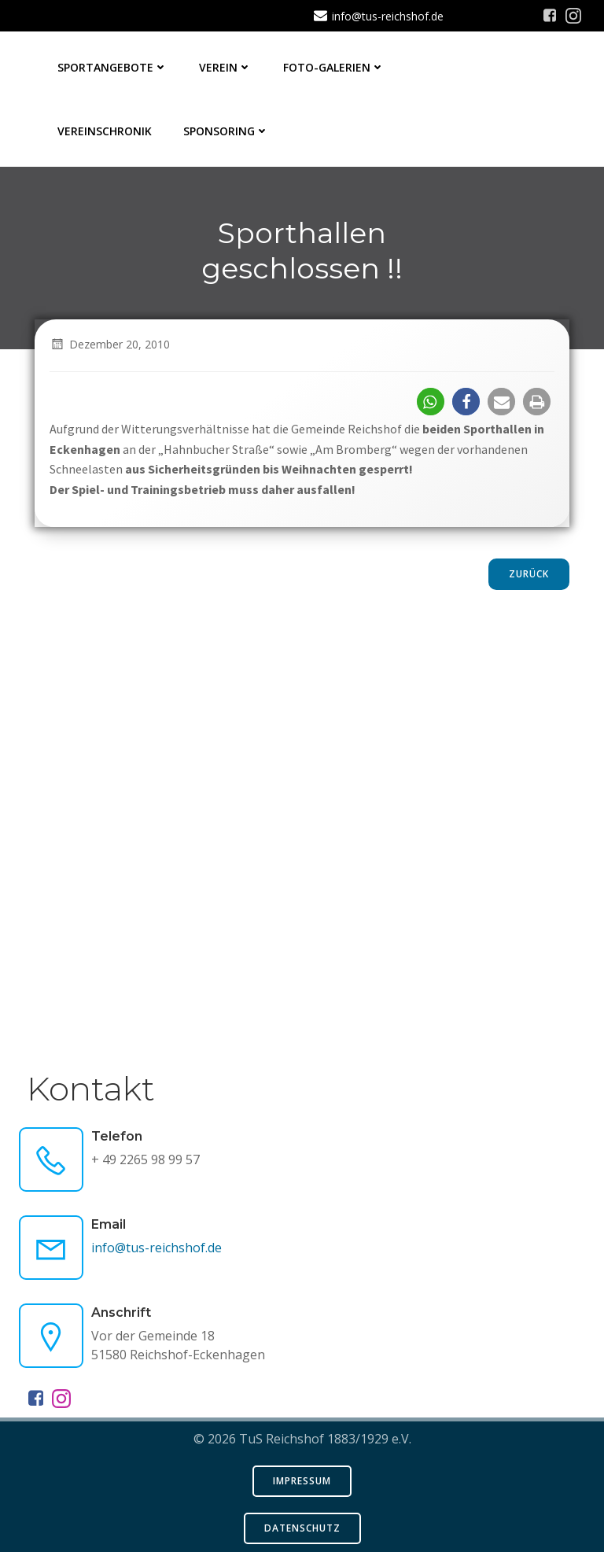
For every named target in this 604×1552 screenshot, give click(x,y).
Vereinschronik (104, 130)
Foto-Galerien (334, 67)
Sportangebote (112, 67)
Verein (225, 67)
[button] (430, 401)
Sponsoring (226, 130)
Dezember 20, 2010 (110, 344)
